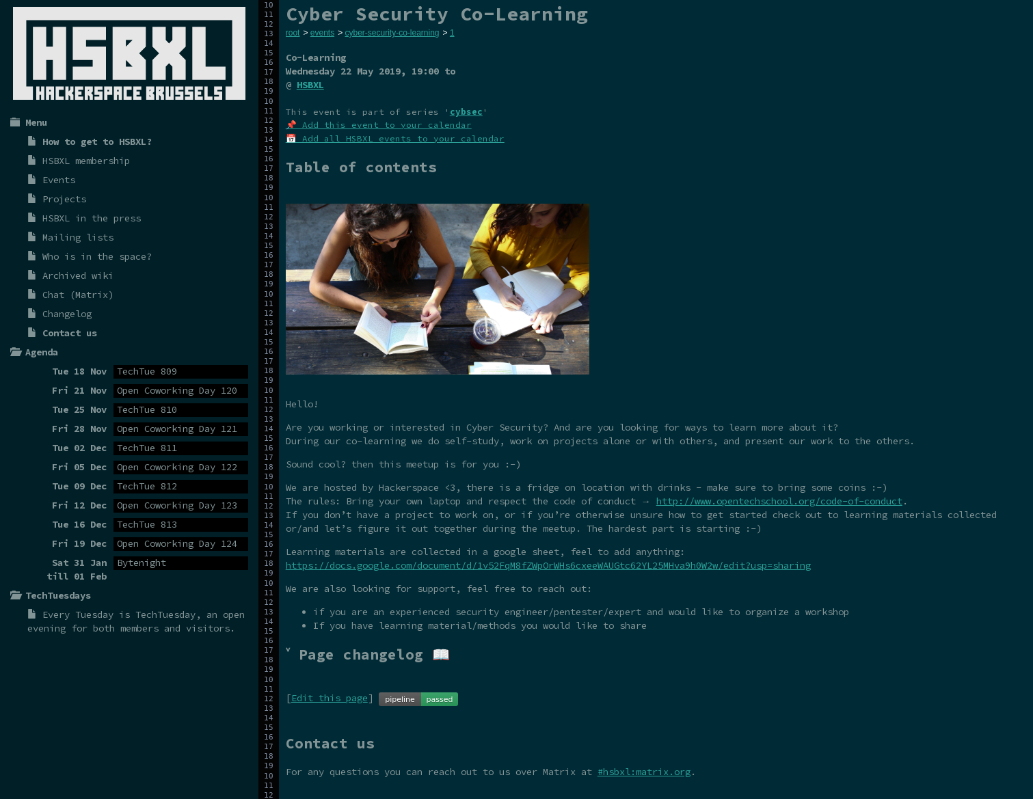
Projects (64, 199)
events (322, 33)
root (293, 33)
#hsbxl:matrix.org (644, 772)
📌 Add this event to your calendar (379, 125)
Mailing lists (77, 237)
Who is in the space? (97, 256)
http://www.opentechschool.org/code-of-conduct (779, 501)
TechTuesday (165, 614)
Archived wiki (77, 275)
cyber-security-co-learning (392, 33)
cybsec (466, 112)
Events (58, 180)
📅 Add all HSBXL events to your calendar (395, 138)
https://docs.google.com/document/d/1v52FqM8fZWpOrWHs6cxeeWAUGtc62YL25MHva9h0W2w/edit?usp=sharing (548, 565)
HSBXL (310, 85)
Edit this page (329, 698)
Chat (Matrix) (77, 294)
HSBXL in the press (91, 218)
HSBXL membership (86, 160)
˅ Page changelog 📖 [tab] (368, 654)
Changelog (67, 314)
